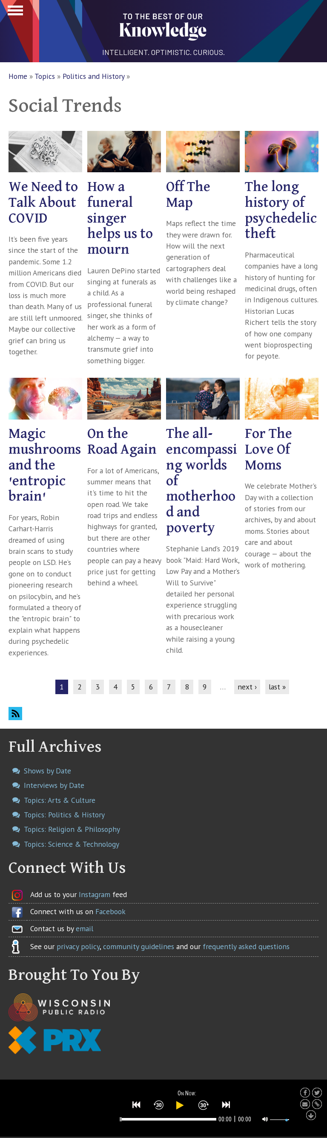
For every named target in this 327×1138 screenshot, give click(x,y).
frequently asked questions (246, 946)
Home (18, 76)
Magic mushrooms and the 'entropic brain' (45, 465)
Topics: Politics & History (64, 814)
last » (277, 687)
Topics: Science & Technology (71, 844)
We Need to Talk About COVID (43, 203)
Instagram (94, 894)
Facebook (110, 911)
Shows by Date (47, 771)
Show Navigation (14, 12)
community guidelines (138, 946)
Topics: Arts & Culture (59, 800)
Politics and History (93, 76)
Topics (44, 76)
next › (247, 687)
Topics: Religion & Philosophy (72, 829)
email (84, 928)
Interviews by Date (54, 785)
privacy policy (78, 946)
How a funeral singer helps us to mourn (120, 218)
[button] (136, 1104)
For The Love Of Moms (268, 449)
